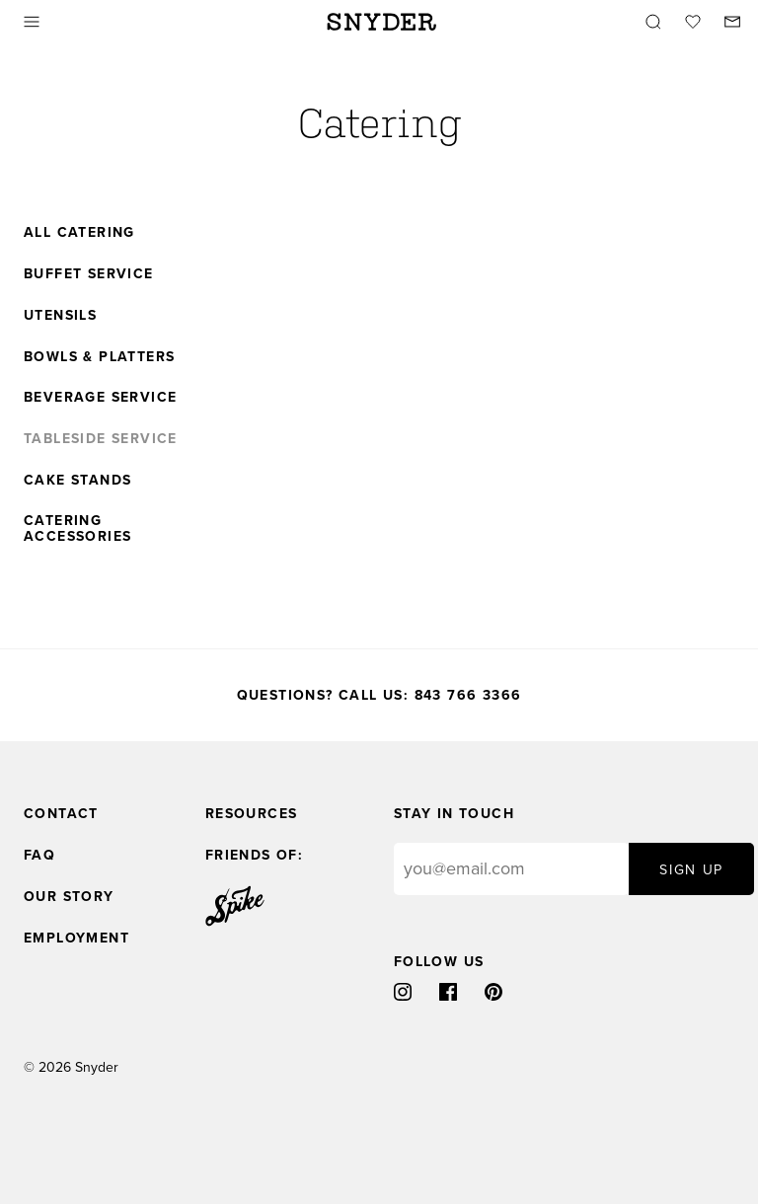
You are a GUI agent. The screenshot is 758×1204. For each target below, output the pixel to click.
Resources (251, 813)
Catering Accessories (77, 529)
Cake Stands (77, 481)
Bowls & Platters (99, 357)
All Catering (79, 233)
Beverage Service (100, 398)
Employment (76, 938)
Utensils (60, 316)
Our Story (69, 896)
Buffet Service (89, 274)
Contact (61, 813)
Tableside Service (101, 439)
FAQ (39, 855)
